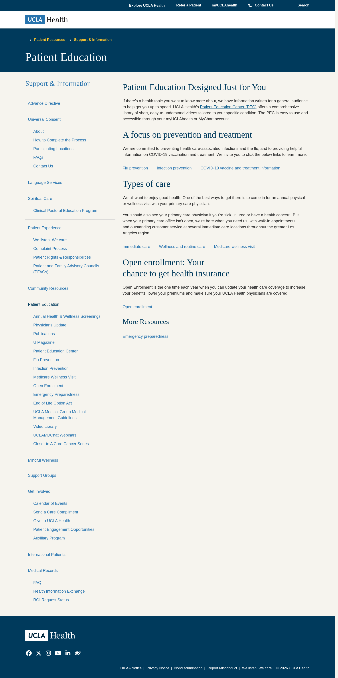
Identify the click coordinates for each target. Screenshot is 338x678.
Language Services (45, 182)
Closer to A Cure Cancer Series (61, 444)
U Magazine (44, 342)
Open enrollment (137, 307)
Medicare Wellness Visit (54, 377)
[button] (147, 5)
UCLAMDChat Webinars (55, 435)
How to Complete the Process (59, 140)
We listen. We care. (50, 240)
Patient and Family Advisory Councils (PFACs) (66, 269)
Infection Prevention (51, 368)
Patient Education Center (55, 351)
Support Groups (42, 475)
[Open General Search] (302, 5)
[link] (28, 653)
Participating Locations (53, 149)
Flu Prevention (46, 360)
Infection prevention (174, 168)
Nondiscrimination (188, 668)
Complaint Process (50, 248)
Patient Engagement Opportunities (63, 529)
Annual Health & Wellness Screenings (67, 316)
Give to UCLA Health (51, 521)
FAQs (38, 157)
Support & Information (93, 40)
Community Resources (48, 288)
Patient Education (43, 304)
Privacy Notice (157, 668)
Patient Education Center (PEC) (228, 107)
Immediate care (136, 246)
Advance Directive (44, 103)
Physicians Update (49, 325)
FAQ (37, 582)
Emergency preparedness (145, 336)
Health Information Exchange (59, 591)
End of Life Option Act (52, 403)
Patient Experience (44, 228)
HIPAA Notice (131, 668)
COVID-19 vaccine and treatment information (240, 168)
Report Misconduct (222, 668)
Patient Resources (49, 40)
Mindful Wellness (43, 460)
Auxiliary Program (49, 538)
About (38, 131)
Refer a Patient (188, 5)
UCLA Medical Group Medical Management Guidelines (59, 415)
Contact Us (264, 5)
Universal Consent (44, 119)
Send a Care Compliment (55, 512)
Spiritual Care (40, 198)
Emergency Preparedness (56, 394)
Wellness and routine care (182, 246)
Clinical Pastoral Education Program (65, 210)
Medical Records (43, 570)
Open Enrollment (48, 386)
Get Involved (39, 491)
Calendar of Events (50, 503)
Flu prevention (135, 168)
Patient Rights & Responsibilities (62, 257)
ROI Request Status (51, 600)
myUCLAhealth (224, 5)
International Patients (46, 554)
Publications (44, 334)
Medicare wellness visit (234, 246)
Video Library (45, 426)
